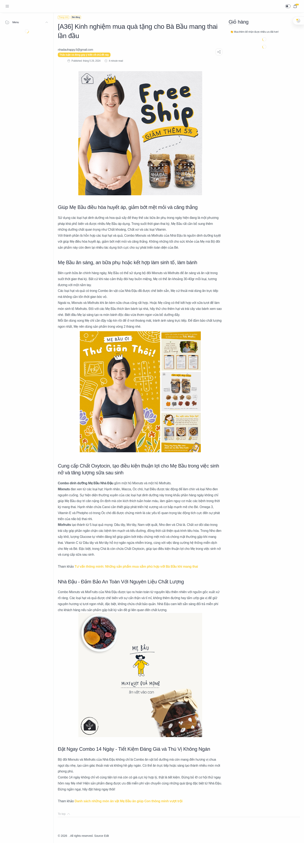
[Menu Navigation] (7, 6)
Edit (106, 835)
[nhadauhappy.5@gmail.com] (75, 49)
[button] (288, 6)
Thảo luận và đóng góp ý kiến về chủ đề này (84, 54)
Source (98, 835)
